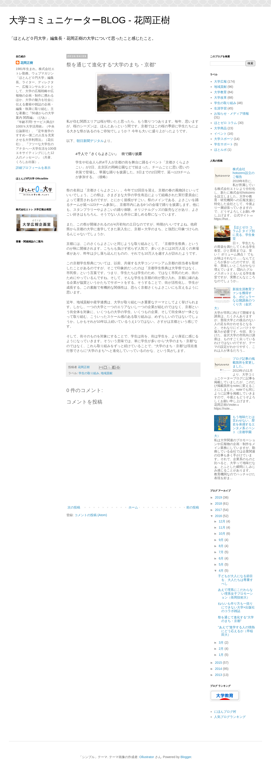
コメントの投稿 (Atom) (91, 515)
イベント (220, 133)
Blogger (185, 757)
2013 (219, 675)
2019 (219, 497)
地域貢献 (106, 373)
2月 (221, 648)
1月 (221, 655)
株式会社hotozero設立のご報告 (243, 173)
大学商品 (220, 128)
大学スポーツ (223, 139)
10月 (222, 533)
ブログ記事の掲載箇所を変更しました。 (244, 362)
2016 (219, 516)
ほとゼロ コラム (225, 123)
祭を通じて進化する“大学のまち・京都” (236, 619)
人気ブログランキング (230, 717)
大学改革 (220, 97)
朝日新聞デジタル (90, 141)
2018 (219, 503)
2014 (219, 669)
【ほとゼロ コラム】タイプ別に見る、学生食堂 (244, 232)
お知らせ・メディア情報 (231, 113)
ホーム (133, 507)
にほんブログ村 (225, 711)
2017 (219, 510)
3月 (221, 642)
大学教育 (220, 92)
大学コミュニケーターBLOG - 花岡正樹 (89, 20)
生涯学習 (220, 108)
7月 (221, 552)
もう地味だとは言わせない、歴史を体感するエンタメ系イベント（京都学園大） (234, 426)
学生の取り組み (89, 373)
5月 (221, 564)
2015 (219, 662)
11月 (222, 527)
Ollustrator (146, 757)
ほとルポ (220, 149)
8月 (221, 546)
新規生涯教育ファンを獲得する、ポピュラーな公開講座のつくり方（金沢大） (234, 298)
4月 (221, 570)
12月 (222, 521)
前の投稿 (192, 507)
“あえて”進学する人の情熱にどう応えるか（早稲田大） (236, 631)
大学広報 (220, 81)
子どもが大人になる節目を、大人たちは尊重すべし (235, 579)
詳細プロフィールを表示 (33, 167)
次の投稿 (74, 507)
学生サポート (223, 144)
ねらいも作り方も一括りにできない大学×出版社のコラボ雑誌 (236, 607)
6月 (221, 558)
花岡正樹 (26, 63)
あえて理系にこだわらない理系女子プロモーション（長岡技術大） (235, 593)
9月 (221, 540)
